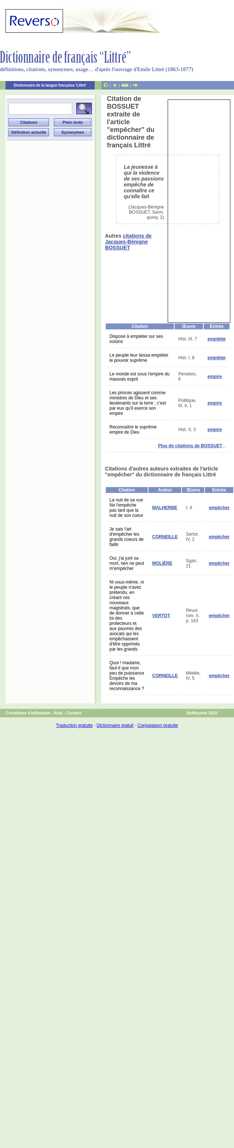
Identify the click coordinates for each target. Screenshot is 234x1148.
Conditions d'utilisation (28, 713)
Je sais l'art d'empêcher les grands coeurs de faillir (126, 536)
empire (214, 376)
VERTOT (161, 615)
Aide (58, 713)
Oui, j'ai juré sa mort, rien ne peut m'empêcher (126, 563)
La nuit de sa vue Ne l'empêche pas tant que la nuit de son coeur (126, 507)
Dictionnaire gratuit (115, 725)
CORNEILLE (165, 536)
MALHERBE (164, 507)
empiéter (216, 339)
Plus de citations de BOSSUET (190, 445)
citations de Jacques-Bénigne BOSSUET (128, 242)
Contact (73, 713)
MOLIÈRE (162, 563)
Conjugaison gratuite (157, 725)
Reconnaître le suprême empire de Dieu (133, 429)
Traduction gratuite (74, 725)
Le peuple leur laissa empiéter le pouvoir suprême (138, 358)
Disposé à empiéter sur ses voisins (136, 339)
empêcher (219, 507)
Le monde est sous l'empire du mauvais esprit (139, 376)
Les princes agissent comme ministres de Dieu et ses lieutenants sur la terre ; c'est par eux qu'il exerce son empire (137, 403)
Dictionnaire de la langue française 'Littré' (50, 85)
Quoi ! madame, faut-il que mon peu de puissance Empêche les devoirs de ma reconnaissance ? (126, 675)
